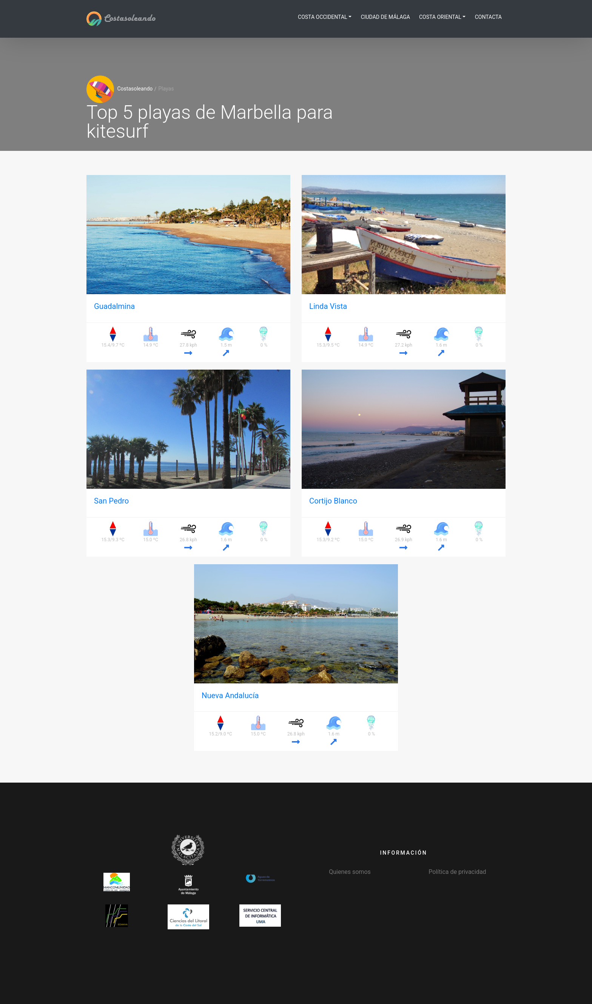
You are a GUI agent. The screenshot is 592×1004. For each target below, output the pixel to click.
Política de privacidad (457, 871)
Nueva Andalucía (230, 695)
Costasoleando (120, 18)
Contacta (488, 17)
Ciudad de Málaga (385, 17)
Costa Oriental (440, 17)
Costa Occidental (322, 17)
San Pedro (111, 500)
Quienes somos (350, 871)
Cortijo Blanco (333, 500)
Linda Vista (328, 306)
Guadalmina (114, 306)
